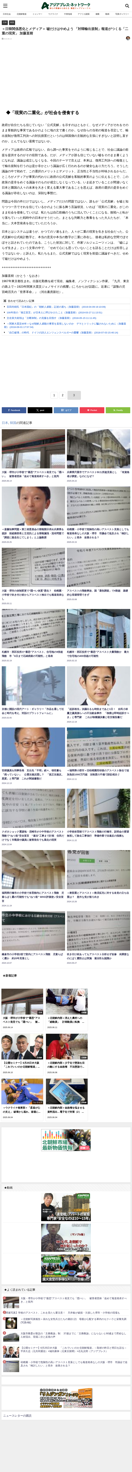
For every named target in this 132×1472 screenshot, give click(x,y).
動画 (107, 14)
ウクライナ (53, 14)
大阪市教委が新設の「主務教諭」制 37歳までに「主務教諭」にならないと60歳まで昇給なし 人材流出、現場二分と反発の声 (75, 1289)
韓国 (12, 22)
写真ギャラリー (122, 14)
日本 (5, 22)
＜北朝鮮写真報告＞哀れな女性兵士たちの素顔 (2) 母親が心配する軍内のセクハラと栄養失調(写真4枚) (73, 1275)
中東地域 (68, 14)
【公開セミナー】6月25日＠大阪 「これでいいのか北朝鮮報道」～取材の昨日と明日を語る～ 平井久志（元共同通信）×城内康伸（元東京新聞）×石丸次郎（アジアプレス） (75, 1304)
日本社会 (7, 14)
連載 (97, 14)
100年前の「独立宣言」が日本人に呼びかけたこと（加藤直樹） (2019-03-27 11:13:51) (54, 312)
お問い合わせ (75, 1460)
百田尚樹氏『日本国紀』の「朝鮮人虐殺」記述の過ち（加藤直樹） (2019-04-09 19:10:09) (56, 307)
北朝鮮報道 (21, 14)
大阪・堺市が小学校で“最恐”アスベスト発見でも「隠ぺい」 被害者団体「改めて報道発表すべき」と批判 (74, 1254)
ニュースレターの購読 (17, 1370)
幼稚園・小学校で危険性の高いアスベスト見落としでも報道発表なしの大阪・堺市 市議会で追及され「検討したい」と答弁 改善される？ (74, 1318)
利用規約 (54, 1460)
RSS (63, 1460)
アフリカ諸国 (83, 14)
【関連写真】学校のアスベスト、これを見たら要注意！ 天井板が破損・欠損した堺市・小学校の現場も (61, 1267)
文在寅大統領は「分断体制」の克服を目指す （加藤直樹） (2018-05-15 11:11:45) (51, 318)
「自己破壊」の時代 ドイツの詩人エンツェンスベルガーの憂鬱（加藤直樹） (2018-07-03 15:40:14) (62, 332)
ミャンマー (37, 14)
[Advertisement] (66, 77)
